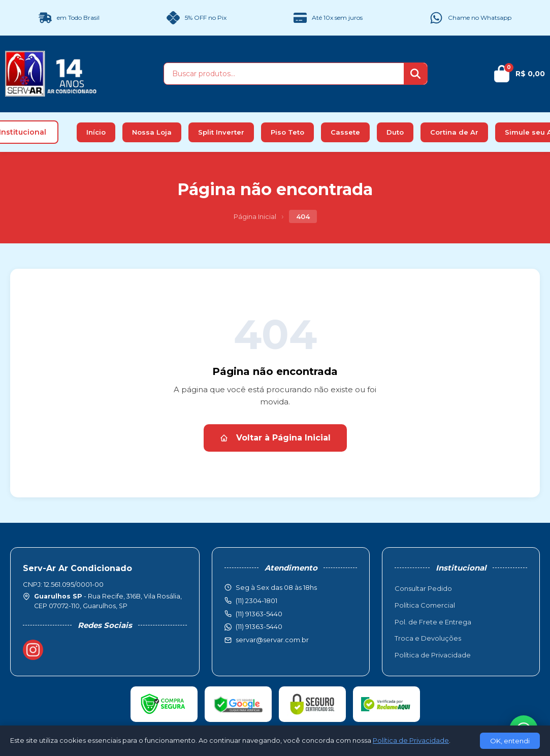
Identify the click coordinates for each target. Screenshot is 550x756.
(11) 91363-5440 (259, 626)
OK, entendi (510, 741)
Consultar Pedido (423, 588)
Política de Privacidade (433, 655)
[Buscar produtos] (284, 73)
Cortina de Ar (454, 132)
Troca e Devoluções (428, 638)
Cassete (345, 132)
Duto (395, 132)
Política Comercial (425, 605)
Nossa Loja (152, 132)
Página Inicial (255, 216)
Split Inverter (221, 132)
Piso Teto (287, 132)
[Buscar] (415, 73)
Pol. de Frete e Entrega (433, 622)
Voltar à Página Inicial (275, 438)
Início (96, 132)
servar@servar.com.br (272, 640)
